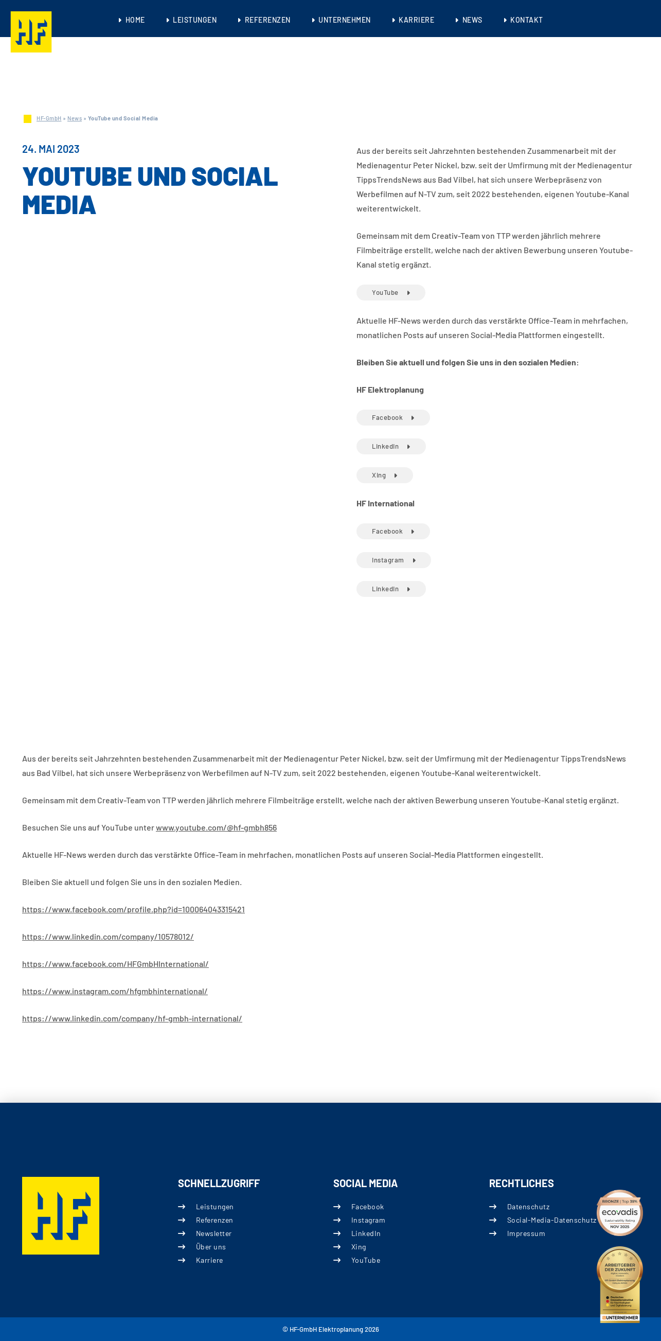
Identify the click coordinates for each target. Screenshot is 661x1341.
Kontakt (526, 19)
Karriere (416, 19)
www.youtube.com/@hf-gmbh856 (216, 827)
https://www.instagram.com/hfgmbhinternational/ (115, 991)
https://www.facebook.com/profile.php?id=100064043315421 (133, 909)
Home (135, 19)
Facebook (387, 417)
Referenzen (268, 19)
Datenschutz (528, 1206)
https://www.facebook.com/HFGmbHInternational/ (115, 963)
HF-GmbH (49, 118)
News (472, 19)
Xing (379, 475)
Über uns (210, 1246)
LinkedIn (385, 446)
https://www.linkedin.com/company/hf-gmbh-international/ (132, 1018)
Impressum (526, 1233)
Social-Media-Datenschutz (551, 1219)
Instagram (388, 560)
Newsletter (213, 1233)
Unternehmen (344, 19)
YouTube (385, 292)
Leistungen (195, 19)
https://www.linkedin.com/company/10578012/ (108, 936)
